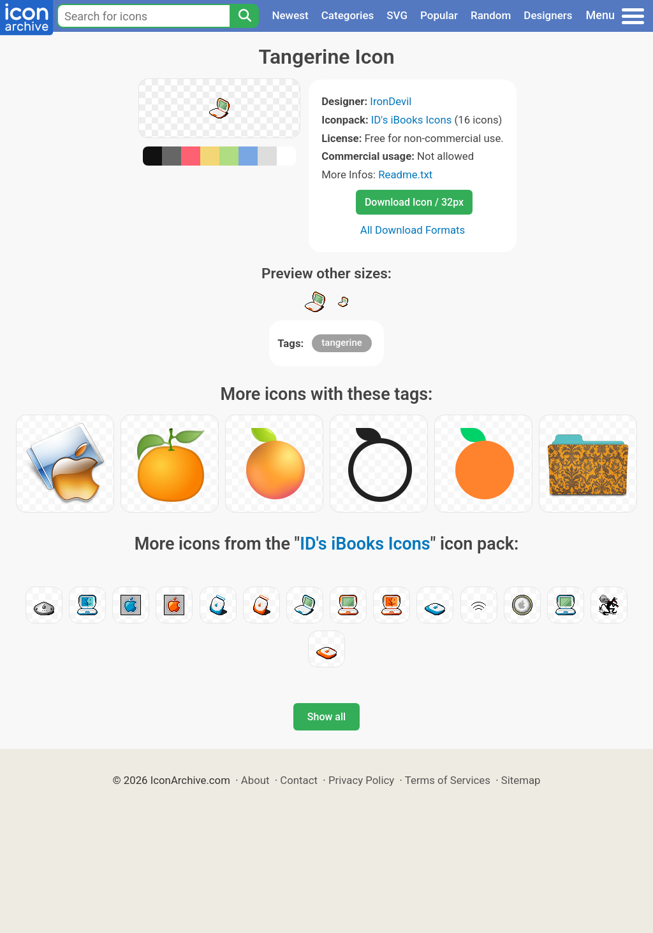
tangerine (341, 342)
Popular (439, 15)
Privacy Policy (361, 780)
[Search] (244, 16)
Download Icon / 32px (414, 202)
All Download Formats (413, 230)
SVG (396, 15)
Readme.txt (405, 174)
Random (491, 15)
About (255, 780)
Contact (299, 780)
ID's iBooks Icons (411, 119)
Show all (326, 717)
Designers (548, 15)
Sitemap (521, 780)
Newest (290, 15)
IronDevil (390, 101)
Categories (347, 15)
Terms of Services (447, 780)
